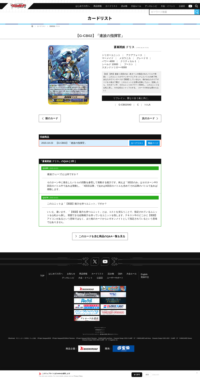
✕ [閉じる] (197, 373)
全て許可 (137, 375)
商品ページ (153, 143)
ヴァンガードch (190, 6)
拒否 (147, 375)
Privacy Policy (78, 376)
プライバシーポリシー (100, 327)
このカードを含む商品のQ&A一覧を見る (102, 236)
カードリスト (41, 26)
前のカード (51, 118)
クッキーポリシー (100, 332)
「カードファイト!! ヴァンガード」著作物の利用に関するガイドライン (100, 334)
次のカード (148, 118)
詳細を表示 (155, 374)
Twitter (95, 261)
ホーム (32, 26)
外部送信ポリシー (100, 329)
